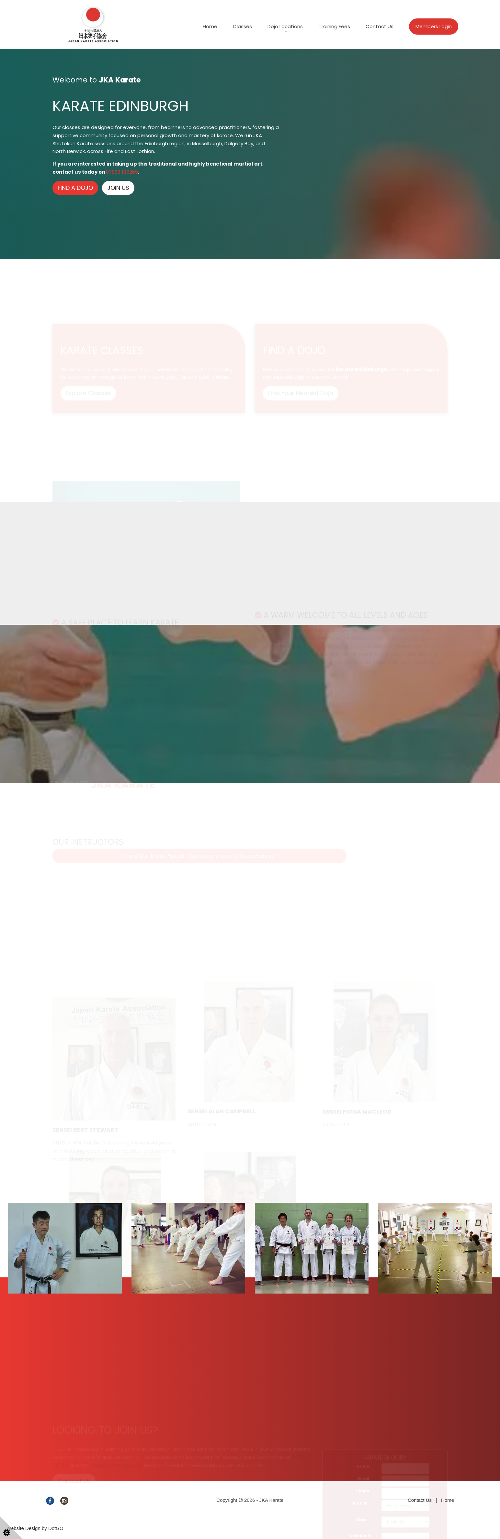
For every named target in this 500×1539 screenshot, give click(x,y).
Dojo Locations (285, 26)
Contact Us (379, 26)
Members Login (433, 26)
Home (210, 26)
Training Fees (334, 26)
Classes (242, 26)
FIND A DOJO (75, 188)
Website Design (23, 1528)
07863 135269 (122, 171)
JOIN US (118, 188)
